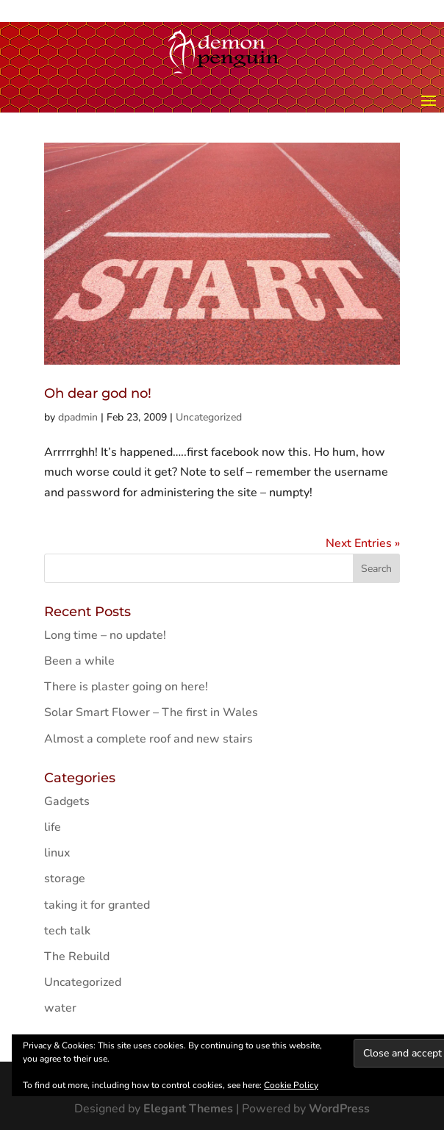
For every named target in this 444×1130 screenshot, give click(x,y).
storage (64, 878)
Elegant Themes (188, 1109)
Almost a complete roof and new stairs (148, 739)
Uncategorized (209, 417)
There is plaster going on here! (126, 687)
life (52, 827)
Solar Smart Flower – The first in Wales (151, 712)
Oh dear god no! (97, 393)
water (60, 1008)
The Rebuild (77, 956)
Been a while (79, 661)
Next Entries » (363, 543)
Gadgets (67, 801)
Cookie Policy (291, 1085)
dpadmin (78, 417)
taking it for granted (97, 905)
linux (57, 853)
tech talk (67, 931)
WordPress (339, 1109)
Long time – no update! (105, 635)
